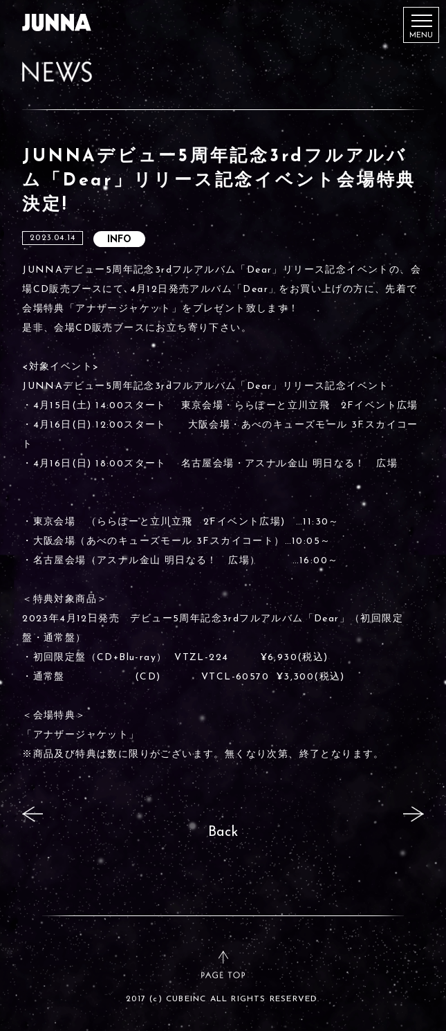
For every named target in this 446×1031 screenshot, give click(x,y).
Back (223, 832)
